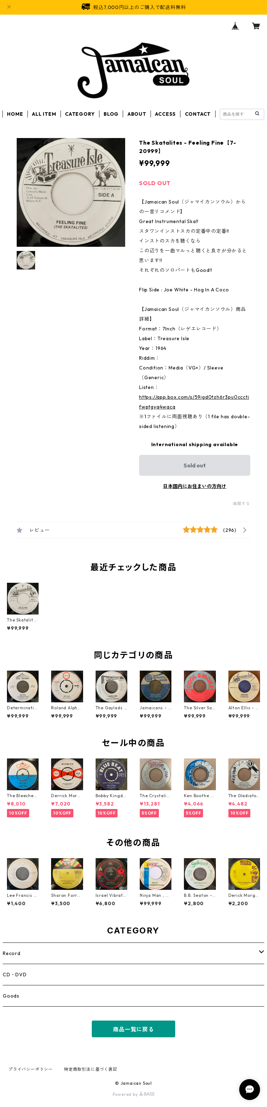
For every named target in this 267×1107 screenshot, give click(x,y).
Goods (11, 996)
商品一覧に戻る (133, 1029)
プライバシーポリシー (30, 1069)
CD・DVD (15, 974)
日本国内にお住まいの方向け (194, 486)
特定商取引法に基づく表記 (91, 1069)
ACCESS (165, 114)
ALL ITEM (44, 114)
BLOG (111, 114)
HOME (15, 114)
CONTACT (198, 114)
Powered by (134, 1094)
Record (12, 953)
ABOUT (137, 114)
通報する (241, 503)
